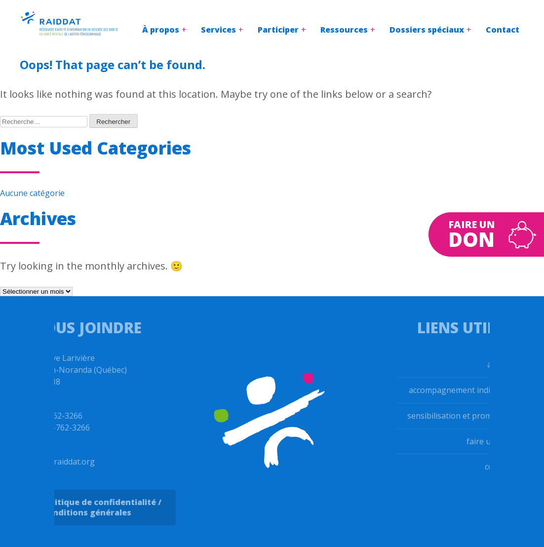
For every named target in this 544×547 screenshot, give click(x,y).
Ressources (344, 29)
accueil (508, 364)
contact (506, 466)
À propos (160, 29)
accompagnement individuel (468, 390)
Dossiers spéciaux (426, 29)
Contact (502, 29)
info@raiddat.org (55, 461)
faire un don (497, 441)
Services (218, 29)
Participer (278, 29)
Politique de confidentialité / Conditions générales (93, 507)
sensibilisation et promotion (468, 415)
